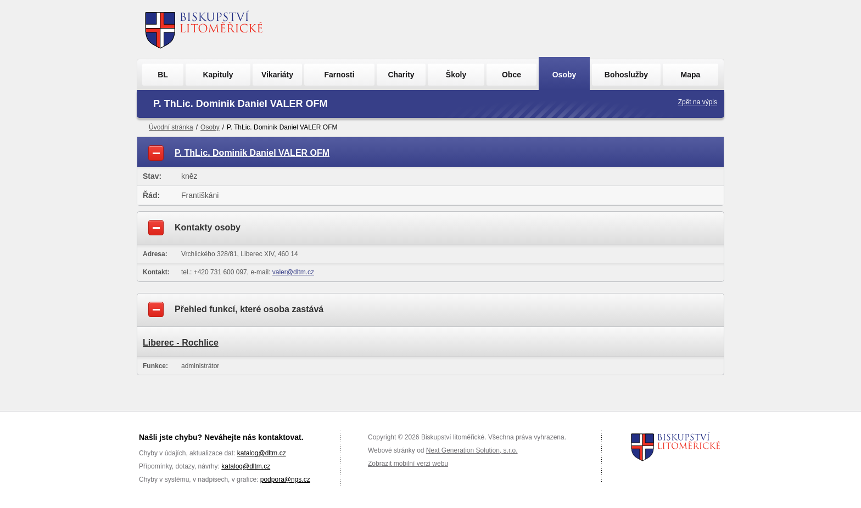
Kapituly (218, 74)
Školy (456, 74)
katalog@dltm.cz (261, 453)
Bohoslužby (626, 74)
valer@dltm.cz (293, 272)
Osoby (564, 74)
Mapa (691, 74)
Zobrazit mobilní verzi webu (408, 463)
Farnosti (339, 74)
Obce (511, 74)
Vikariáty (277, 74)
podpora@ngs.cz (285, 479)
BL (163, 74)
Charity (401, 74)
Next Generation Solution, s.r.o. (472, 450)
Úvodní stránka (171, 127)
